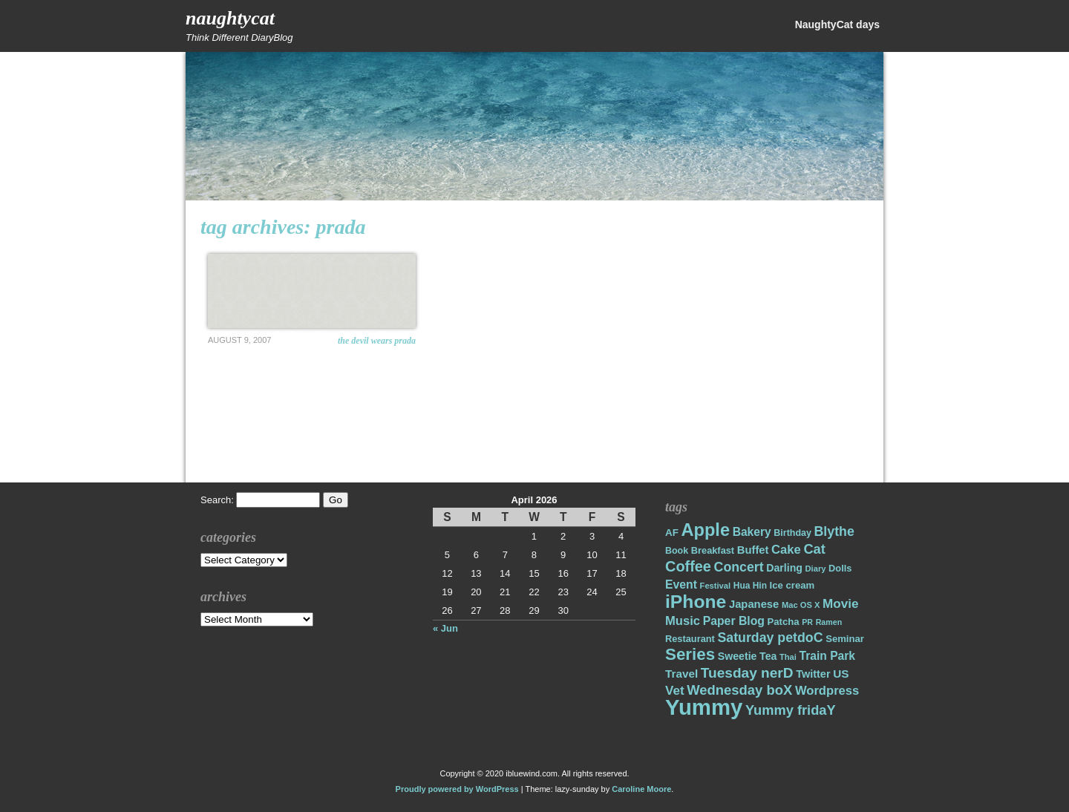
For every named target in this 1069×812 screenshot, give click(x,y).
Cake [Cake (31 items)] (786, 550)
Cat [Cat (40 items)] (814, 549)
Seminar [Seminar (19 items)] (845, 638)
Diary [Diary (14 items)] (815, 568)
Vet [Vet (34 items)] (674, 691)
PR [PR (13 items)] (807, 622)
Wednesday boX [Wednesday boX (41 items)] (739, 690)
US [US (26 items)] (841, 673)
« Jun (445, 628)
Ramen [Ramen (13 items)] (829, 622)
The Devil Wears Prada (377, 340)
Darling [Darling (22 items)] (784, 568)
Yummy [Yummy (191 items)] (703, 707)
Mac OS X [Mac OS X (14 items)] (801, 604)
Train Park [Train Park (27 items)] (828, 655)
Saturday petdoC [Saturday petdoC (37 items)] (770, 637)
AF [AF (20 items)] (672, 532)
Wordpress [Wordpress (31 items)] (827, 691)
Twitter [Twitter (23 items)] (813, 674)
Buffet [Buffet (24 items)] (753, 550)
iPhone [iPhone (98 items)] (695, 602)
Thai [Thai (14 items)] (788, 656)
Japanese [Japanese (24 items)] (754, 604)
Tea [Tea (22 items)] (768, 656)
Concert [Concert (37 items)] (739, 567)
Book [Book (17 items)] (676, 551)
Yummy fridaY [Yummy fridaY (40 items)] (790, 710)
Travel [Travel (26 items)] (681, 673)
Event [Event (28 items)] (681, 584)
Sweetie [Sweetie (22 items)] (737, 656)
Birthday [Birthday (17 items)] (792, 533)
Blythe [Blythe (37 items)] (834, 531)
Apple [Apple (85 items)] (705, 530)
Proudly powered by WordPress (457, 789)
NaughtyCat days (837, 24)
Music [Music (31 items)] (682, 621)
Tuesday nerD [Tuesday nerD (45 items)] (747, 673)
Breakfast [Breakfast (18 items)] (712, 550)
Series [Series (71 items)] (690, 654)
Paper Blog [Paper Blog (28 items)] (734, 621)
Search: (217, 499)
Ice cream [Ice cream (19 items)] (792, 585)
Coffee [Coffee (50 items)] (688, 566)
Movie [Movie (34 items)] (840, 604)
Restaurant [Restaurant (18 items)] (690, 638)
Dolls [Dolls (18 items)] (839, 568)
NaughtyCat (230, 18)
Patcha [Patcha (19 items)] (784, 621)
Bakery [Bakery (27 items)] (752, 531)
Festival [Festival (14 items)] (715, 585)
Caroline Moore (641, 789)
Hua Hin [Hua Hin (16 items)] (750, 585)
